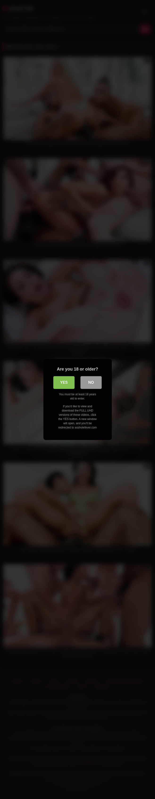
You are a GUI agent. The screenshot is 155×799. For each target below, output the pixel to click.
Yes (64, 382)
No (91, 382)
